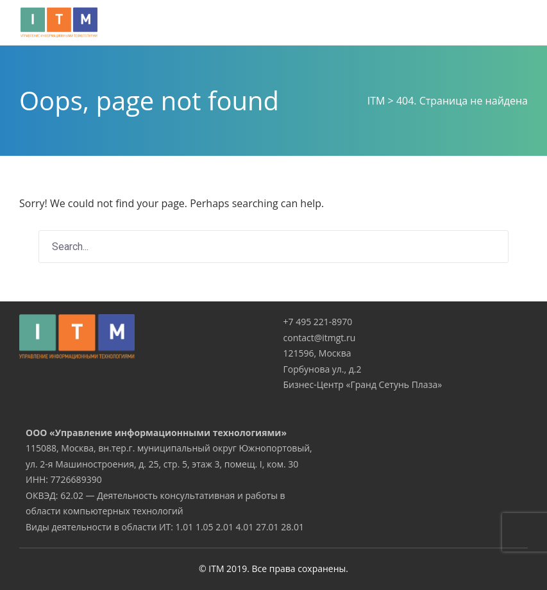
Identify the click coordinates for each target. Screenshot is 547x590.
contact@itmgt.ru (319, 338)
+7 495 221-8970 (318, 322)
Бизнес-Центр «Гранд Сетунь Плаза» (362, 384)
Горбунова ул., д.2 (322, 369)
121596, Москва (317, 353)
